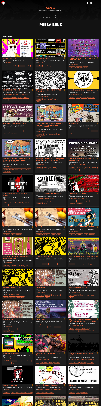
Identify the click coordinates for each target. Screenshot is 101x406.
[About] (87, 3)
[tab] (47, 17)
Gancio (50, 7)
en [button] (94, 3)
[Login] (98, 3)
